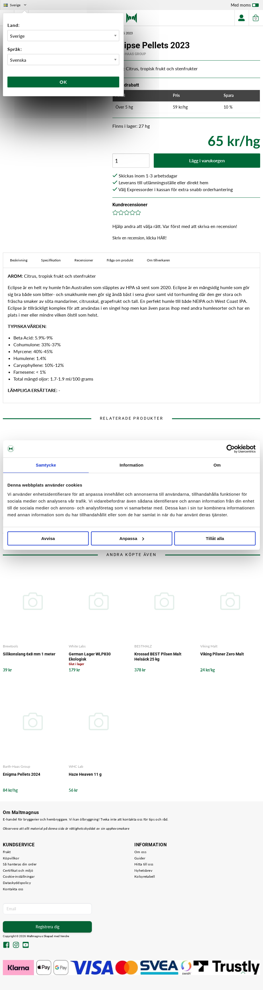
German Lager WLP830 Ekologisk (90, 656)
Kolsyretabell (144, 876)
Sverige (15, 5)
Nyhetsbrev (143, 870)
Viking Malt (208, 646)
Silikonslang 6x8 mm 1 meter (29, 654)
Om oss (140, 852)
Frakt (7, 852)
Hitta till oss (143, 864)
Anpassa (131, 538)
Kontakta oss (13, 889)
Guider (139, 858)
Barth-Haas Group (129, 54)
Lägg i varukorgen (207, 160)
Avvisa (48, 538)
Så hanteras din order (20, 864)
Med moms (245, 6)
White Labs (77, 646)
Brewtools (10, 646)
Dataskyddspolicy (17, 883)
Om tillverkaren (158, 260)
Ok (63, 82)
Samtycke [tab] (46, 465)
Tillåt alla (215, 538)
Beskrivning (18, 260)
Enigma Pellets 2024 (21, 774)
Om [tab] (216, 465)
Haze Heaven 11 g (85, 774)
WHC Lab (76, 766)
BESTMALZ (143, 646)
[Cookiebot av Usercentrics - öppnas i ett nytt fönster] (231, 449)
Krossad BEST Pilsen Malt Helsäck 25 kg (157, 656)
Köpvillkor (11, 858)
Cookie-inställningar (19, 876)
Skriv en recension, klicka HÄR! (139, 237)
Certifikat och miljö (18, 870)
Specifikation (51, 260)
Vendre (64, 936)
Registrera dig (47, 926)
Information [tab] (131, 465)
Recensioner (83, 260)
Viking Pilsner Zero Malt (222, 654)
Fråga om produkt (120, 260)
